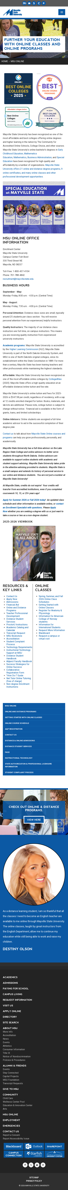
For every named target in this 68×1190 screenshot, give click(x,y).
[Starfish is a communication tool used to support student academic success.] (44, 3)
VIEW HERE (34, 819)
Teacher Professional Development (17, 614)
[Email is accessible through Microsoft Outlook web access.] (29, 3)
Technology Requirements (19, 647)
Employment (11, 1120)
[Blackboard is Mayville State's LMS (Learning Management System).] (24, 3)
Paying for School (16, 988)
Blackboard (44, 633)
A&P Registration (13, 729)
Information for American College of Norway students (51, 619)
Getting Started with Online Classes (48, 606)
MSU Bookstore (14, 636)
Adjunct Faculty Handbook (19, 661)
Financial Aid (12, 604)
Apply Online (12, 1011)
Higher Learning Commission (24, 349)
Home (4, 61)
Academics (10, 977)
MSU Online (17, 61)
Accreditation (12, 638)
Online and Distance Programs (20, 712)
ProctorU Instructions (17, 624)
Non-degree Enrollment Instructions (17, 685)
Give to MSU (11, 1089)
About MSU (10, 1028)
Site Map (34, 1177)
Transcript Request (15, 633)
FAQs (7, 752)
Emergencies (11, 1125)
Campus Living (12, 994)
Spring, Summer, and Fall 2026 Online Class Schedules (51, 599)
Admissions (12, 602)
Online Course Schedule (17, 723)
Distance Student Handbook (14, 657)
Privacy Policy (34, 1181)
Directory (10, 1017)
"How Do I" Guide (14, 675)
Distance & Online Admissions (20, 741)
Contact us (8, 433)
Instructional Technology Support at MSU (18, 651)
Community (10, 1094)
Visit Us (8, 1005)
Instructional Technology (18, 758)
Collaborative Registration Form (15, 671)
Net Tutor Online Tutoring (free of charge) (18, 680)
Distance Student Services (14, 620)
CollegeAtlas (55, 379)
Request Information (17, 1000)
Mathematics (19, 157)
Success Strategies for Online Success (17, 665)
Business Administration (39, 157)
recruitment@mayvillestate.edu (18, 279)
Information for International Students (49, 626)
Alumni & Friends (14, 1065)
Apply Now (11, 599)
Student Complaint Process (19, 772)
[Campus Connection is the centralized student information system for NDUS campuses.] (39, 3)
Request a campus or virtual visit (49, 637)
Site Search (11, 1022)
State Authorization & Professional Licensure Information (28, 765)
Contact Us (11, 596)
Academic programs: (14, 345)
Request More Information (52, 630)
